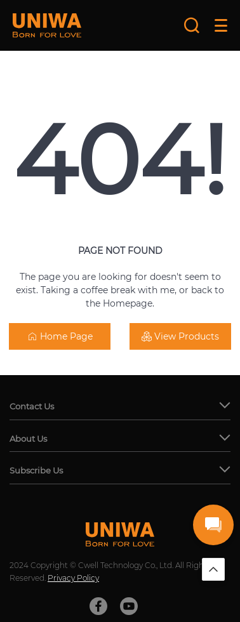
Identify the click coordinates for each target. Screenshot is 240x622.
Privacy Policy (73, 578)
